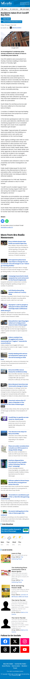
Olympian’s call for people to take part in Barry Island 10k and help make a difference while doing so (14, 308)
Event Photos (6, 666)
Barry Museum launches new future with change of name (18, 385)
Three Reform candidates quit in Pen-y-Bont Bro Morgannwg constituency (15, 497)
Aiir (20, 675)
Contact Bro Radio (20, 664)
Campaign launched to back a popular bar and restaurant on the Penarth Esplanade (18, 278)
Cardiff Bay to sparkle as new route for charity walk (18, 418)
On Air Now (24, 3)
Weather (24, 666)
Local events (7, 550)
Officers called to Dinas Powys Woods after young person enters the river (18, 482)
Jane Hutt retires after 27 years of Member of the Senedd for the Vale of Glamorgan (13, 402)
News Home (6, 19)
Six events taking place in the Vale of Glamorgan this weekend (14, 513)
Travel (15, 668)
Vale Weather (7, 524)
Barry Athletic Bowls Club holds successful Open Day (17, 242)
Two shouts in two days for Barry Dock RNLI (17, 433)
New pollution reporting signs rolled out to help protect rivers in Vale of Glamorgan (18, 323)
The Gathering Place (17, 558)
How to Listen (16, 666)
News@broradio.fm (7, 227)
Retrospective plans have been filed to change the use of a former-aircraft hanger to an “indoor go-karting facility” (15, 263)
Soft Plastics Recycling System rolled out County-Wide (17, 292)
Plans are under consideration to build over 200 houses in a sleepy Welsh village (18, 448)
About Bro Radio (8, 664)
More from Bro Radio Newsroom (12, 21)
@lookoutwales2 (15, 28)
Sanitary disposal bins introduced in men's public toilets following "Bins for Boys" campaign (17, 463)
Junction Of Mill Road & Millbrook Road (20, 596)
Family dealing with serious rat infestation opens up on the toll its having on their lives (14, 356)
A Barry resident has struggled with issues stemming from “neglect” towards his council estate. (14, 340)
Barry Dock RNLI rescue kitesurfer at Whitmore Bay (17, 371)
